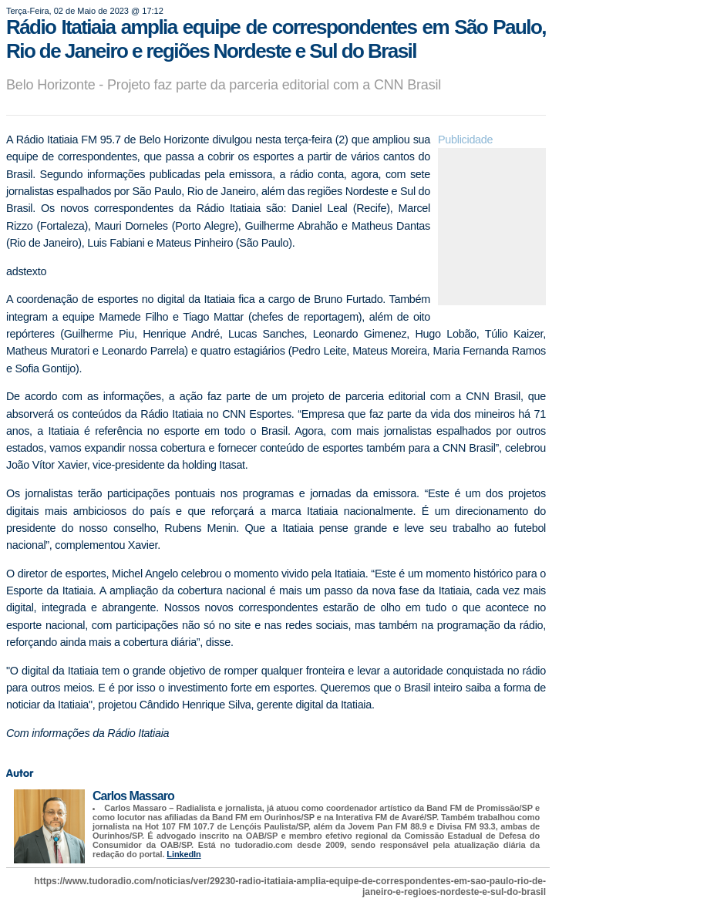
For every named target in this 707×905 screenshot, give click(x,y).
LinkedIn (183, 854)
